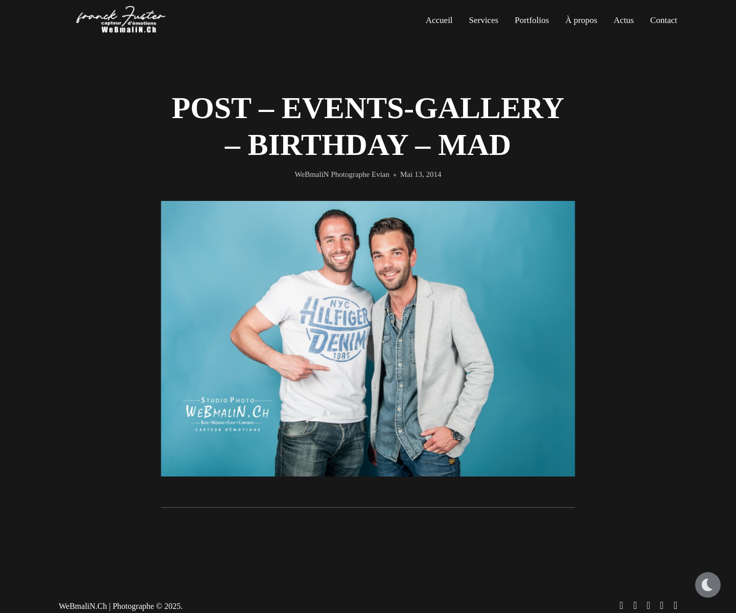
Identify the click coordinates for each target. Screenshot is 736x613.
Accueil (439, 20)
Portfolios (532, 20)
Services (483, 20)
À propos (581, 20)
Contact (663, 20)
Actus (624, 20)
